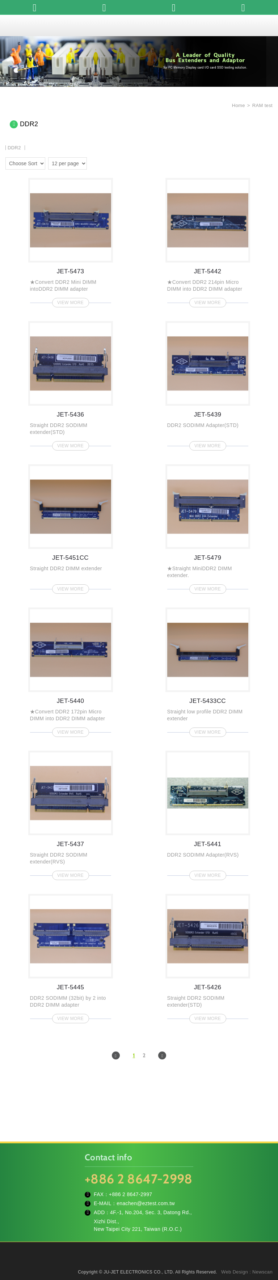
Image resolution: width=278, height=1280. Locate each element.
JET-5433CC (207, 670)
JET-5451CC (70, 526)
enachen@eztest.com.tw (146, 1203)
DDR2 (14, 147)
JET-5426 (207, 956)
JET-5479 (207, 526)
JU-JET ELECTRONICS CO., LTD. (139, 25)
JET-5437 (70, 813)
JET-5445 (70, 956)
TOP (263, 1242)
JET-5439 (207, 383)
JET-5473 (70, 240)
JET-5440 (70, 670)
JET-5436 (70, 383)
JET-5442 (207, 240)
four (104, 162)
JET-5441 (207, 813)
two (94, 162)
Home (238, 105)
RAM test (262, 105)
